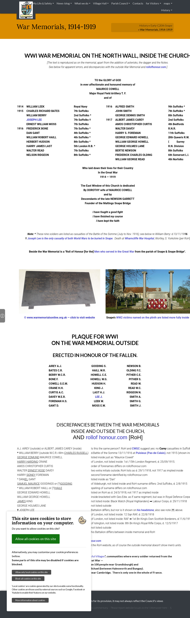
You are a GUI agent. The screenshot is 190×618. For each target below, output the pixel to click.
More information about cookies (30, 600)
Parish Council (119, 3)
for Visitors (152, 3)
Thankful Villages (94, 556)
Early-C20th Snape (161, 25)
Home (24, 3)
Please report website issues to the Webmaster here (139, 607)
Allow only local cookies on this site (31, 572)
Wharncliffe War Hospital (139, 238)
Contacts (138, 3)
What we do (81, 3)
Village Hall (100, 3)
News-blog (63, 3)
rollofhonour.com (156, 67)
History (165, 10)
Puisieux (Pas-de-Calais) (151, 453)
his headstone (145, 510)
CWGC (136, 448)
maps (167, 3)
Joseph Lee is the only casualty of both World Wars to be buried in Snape (69, 238)
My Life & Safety (42, 3)
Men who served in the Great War (114, 251)
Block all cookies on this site (28, 578)
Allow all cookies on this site (35, 539)
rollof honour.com (106, 437)
